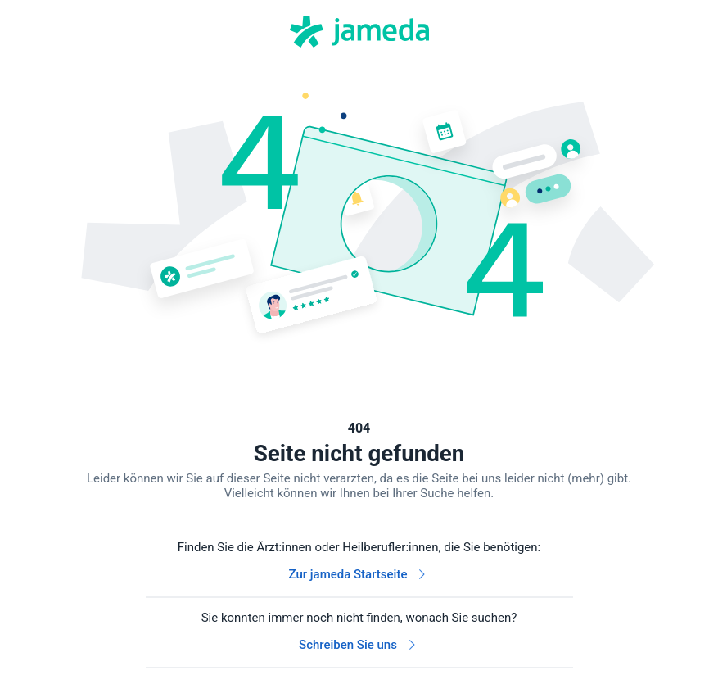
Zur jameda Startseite (359, 574)
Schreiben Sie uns (359, 644)
